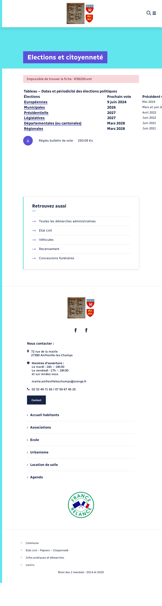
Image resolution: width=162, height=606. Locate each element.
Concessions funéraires (53, 258)
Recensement (45, 249)
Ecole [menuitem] (33, 440)
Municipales (34, 107)
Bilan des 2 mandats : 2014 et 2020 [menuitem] (81, 572)
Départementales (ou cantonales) (52, 123)
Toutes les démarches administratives (64, 221)
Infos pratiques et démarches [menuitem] (45, 557)
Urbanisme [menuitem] (37, 452)
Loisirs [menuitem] (30, 565)
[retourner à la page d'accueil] (80, 13)
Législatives (34, 118)
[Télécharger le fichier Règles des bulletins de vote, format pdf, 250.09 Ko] (81, 140)
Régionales (33, 128)
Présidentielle (36, 113)
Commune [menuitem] (32, 543)
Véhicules (43, 240)
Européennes (35, 102)
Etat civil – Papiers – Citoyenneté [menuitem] (47, 550)
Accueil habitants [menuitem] (43, 415)
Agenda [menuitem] (35, 477)
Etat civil (42, 230)
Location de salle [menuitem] (42, 465)
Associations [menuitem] (39, 427)
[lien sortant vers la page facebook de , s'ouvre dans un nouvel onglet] (75, 330)
